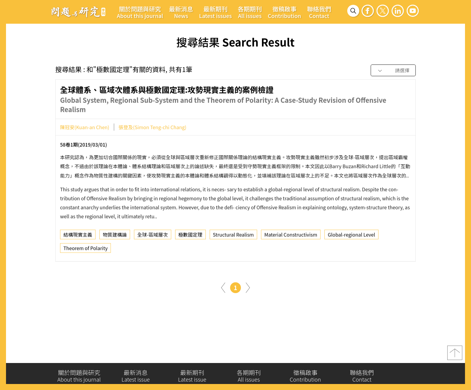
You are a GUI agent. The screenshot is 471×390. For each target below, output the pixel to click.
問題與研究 (78, 12)
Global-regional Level (351, 237)
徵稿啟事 (284, 12)
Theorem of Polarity (85, 250)
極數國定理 (190, 237)
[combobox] (393, 70)
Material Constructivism (290, 237)
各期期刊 (250, 12)
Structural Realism (233, 237)
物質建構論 (115, 237)
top (454, 356)
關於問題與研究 (140, 12)
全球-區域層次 (152, 237)
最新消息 (181, 12)
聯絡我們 (319, 12)
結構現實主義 (77, 237)
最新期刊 (215, 12)
